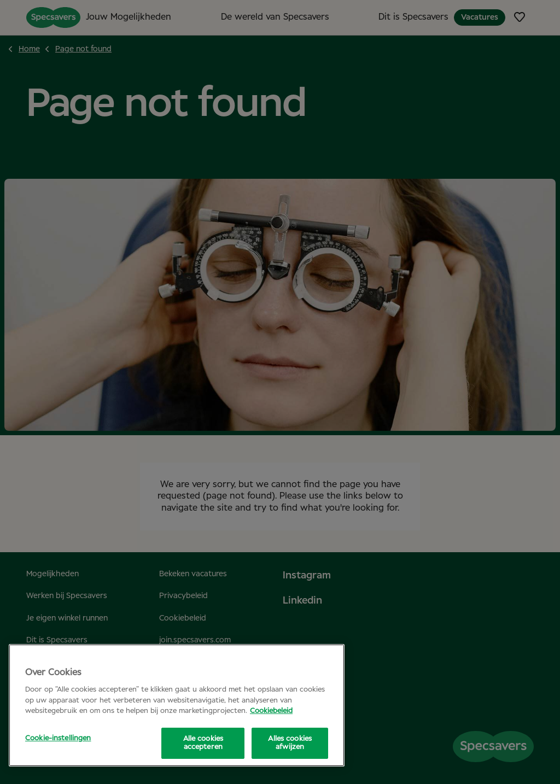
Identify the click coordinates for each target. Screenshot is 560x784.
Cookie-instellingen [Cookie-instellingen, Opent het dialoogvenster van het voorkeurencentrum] (58, 738)
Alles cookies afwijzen (290, 743)
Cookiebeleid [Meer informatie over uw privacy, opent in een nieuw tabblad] (271, 711)
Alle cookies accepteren (203, 743)
